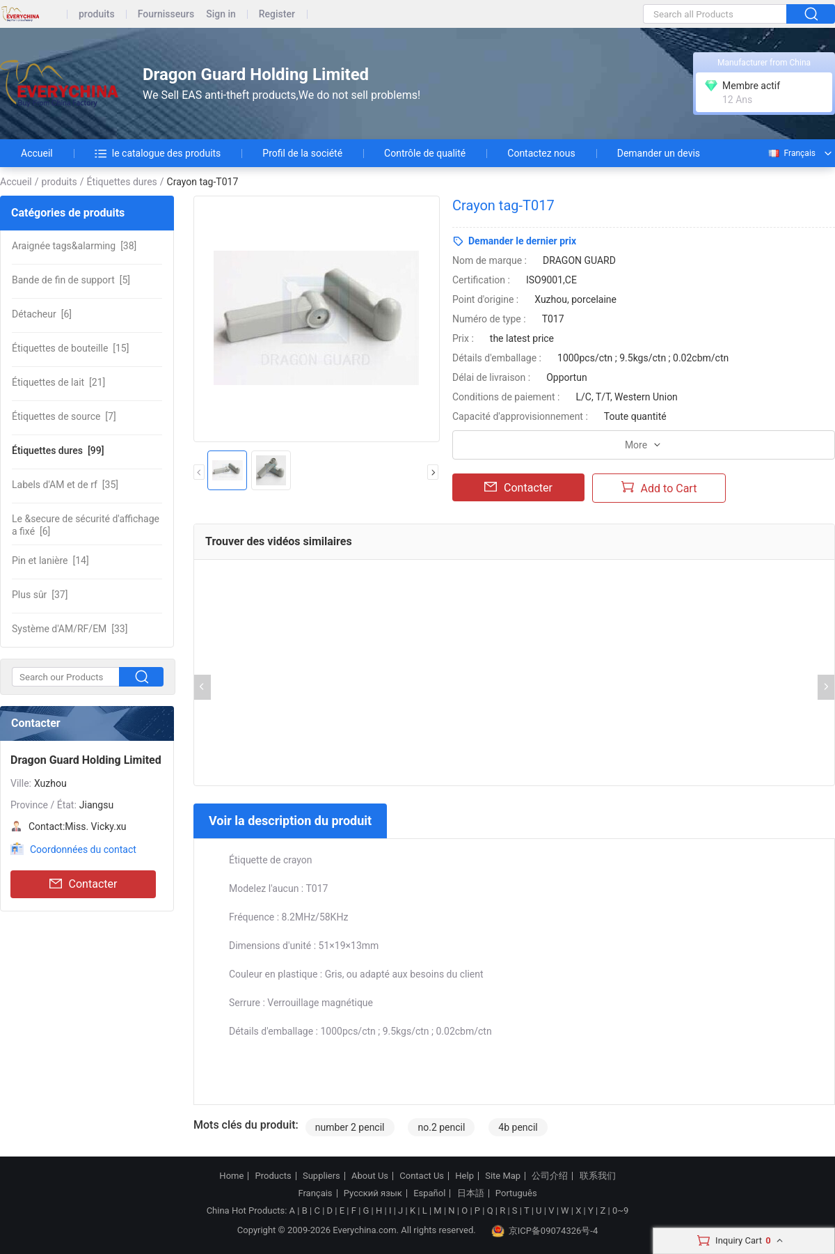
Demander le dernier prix (522, 240)
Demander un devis (658, 153)
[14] (50, 560)
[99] (58, 450)
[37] (39, 594)
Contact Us (421, 1176)
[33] (69, 628)
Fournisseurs (166, 14)
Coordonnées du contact (83, 849)
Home (231, 1176)
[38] (74, 245)
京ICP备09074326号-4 (544, 1231)
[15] (70, 348)
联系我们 (598, 1176)
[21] (58, 382)
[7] (64, 416)
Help (464, 1176)
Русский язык (373, 1193)
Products (273, 1176)
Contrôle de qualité (425, 153)
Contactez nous (541, 153)
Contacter (83, 884)
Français (791, 153)
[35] (65, 484)
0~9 (620, 1210)
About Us (369, 1176)
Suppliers (321, 1176)
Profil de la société (302, 153)
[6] (42, 314)
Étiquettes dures (122, 181)
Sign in (221, 14)
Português (516, 1193)
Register (277, 14)
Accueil (37, 153)
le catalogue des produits (158, 153)
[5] (71, 279)
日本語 (470, 1193)
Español (429, 1193)
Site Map (502, 1176)
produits (97, 14)
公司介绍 (550, 1176)
